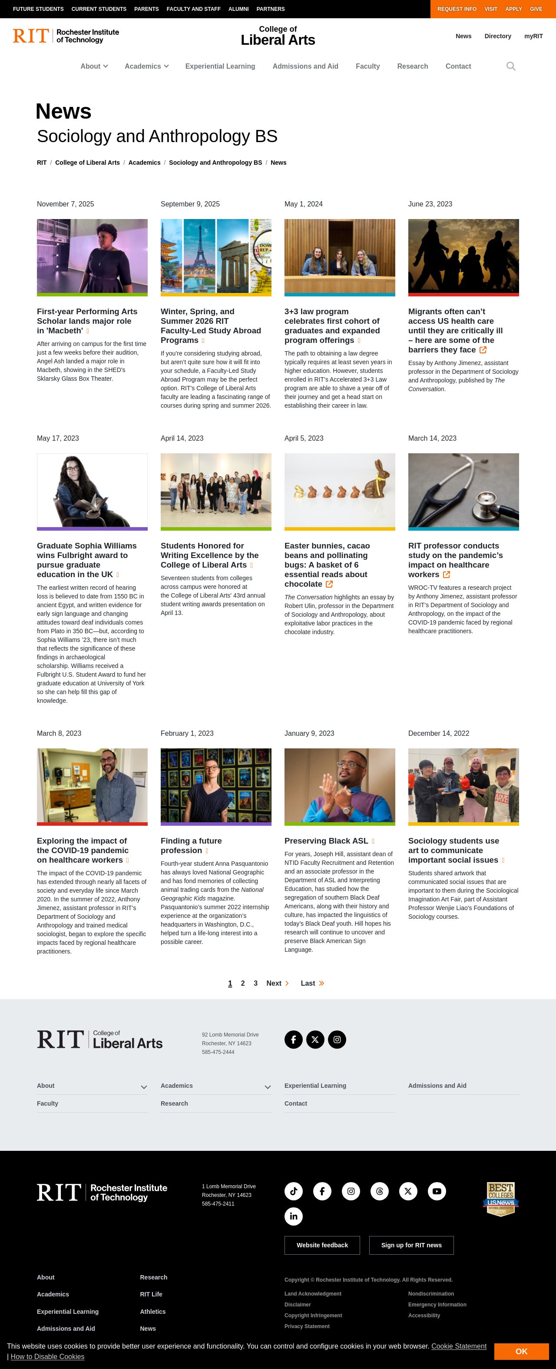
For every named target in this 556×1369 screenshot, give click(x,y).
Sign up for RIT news (411, 1245)
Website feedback (322, 1245)
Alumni (238, 9)
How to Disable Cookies (48, 1356)
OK (522, 1351)
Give (536, 9)
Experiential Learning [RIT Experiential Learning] (68, 1311)
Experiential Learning (220, 66)
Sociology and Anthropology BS (215, 162)
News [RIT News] (148, 1328)
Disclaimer (298, 1305)
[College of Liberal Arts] (99, 1039)
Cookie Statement (458, 1346)
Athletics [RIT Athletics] (153, 1311)
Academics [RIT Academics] (53, 1294)
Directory (498, 36)
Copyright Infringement (313, 1316)
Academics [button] (143, 66)
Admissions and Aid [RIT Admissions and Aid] (66, 1328)
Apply (513, 9)
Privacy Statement (307, 1326)
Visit (490, 9)
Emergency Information (437, 1305)
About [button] (91, 66)
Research (412, 66)
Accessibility (424, 1316)
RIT (42, 162)
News (464, 36)
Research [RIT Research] (154, 1277)
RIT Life (151, 1294)
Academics (145, 162)
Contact (458, 66)
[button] (511, 66)
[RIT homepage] (66, 36)
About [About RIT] (45, 1277)
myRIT (533, 36)
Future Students (38, 9)
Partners (271, 9)
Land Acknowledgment (313, 1294)
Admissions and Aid (306, 66)
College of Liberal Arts (87, 162)
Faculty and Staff (194, 9)
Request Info (457, 9)
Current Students (99, 9)
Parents (146, 9)
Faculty (368, 66)
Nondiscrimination (431, 1294)
